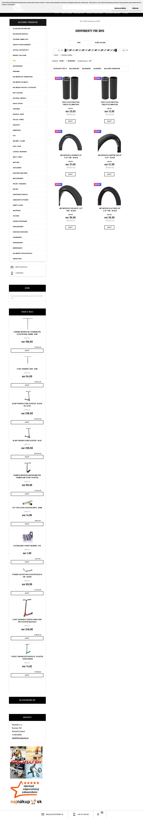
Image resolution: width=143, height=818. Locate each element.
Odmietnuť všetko (120, 8)
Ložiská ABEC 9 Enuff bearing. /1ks (27, 546)
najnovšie (97, 68)
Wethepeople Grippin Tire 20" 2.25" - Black (110, 156)
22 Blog (125, 13)
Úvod (81, 21)
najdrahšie (86, 68)
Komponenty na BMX (93, 21)
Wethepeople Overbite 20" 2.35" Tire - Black (71, 156)
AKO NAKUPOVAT (79, 13)
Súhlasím (135, 8)
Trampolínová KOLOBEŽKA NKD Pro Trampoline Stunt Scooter (27, 476)
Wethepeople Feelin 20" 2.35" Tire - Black (71, 209)
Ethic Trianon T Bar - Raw (27, 369)
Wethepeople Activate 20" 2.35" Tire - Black (109, 209)
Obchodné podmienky (113, 13)
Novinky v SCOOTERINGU (95, 13)
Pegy (79, 42)
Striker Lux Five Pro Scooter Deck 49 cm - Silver (27, 576)
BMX (85, 21)
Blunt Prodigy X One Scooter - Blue (27, 441)
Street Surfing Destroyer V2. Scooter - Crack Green (27, 658)
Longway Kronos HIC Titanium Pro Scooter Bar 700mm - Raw (27, 333)
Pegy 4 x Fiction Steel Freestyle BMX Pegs (71, 103)
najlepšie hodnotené (112, 68)
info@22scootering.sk (21, 267)
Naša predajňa (67, 13)
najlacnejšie (74, 68)
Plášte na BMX (100, 42)
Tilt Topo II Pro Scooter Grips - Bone (27, 508)
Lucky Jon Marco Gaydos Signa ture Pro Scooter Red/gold (27, 621)
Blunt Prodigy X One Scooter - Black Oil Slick (27, 405)
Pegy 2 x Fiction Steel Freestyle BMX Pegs (110, 103)
